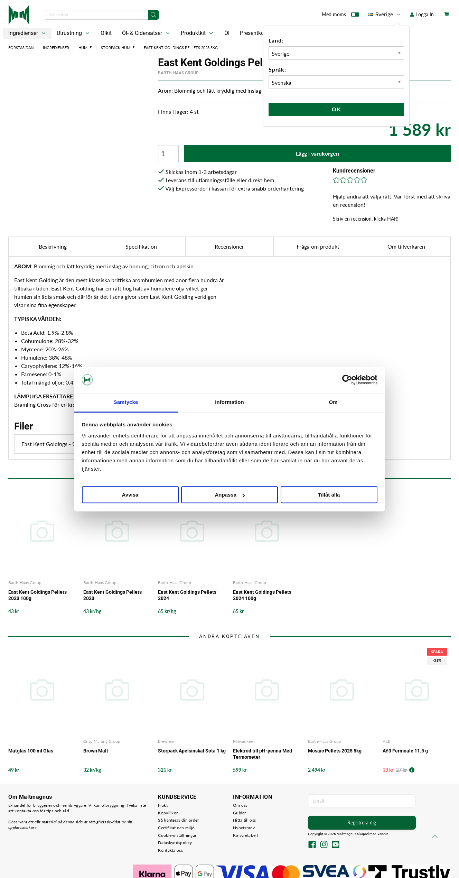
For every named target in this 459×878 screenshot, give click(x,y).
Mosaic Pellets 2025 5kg (335, 751)
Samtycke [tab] (126, 402)
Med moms (340, 15)
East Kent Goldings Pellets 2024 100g (262, 595)
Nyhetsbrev (244, 827)
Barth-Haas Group (178, 73)
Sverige (384, 14)
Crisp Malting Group (101, 741)
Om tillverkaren (406, 246)
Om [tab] (333, 402)
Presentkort (254, 33)
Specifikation (141, 246)
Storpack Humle (117, 47)
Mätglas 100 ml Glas (30, 751)
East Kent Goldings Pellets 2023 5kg (181, 47)
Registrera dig (361, 822)
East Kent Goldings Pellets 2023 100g (37, 595)
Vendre (382, 834)
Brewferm (167, 741)
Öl (227, 33)
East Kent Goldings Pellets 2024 (187, 595)
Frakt (163, 805)
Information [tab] (229, 402)
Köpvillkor (168, 812)
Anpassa (230, 495)
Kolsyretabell (245, 835)
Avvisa (130, 495)
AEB (387, 741)
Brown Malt (95, 751)
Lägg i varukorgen (317, 153)
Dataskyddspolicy (175, 842)
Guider (239, 812)
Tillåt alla (329, 495)
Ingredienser (27, 33)
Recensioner (229, 246)
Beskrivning (53, 246)
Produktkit (198, 33)
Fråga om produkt (318, 246)
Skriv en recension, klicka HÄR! (366, 219)
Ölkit (106, 33)
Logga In (422, 14)
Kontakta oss (170, 850)
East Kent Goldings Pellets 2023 (112, 595)
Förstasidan (21, 47)
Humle (85, 47)
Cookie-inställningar (177, 835)
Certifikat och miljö (176, 827)
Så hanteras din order (178, 820)
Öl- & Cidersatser (146, 33)
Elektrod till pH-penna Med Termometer (262, 754)
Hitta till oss (244, 820)
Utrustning (74, 33)
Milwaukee (243, 741)
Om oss (240, 805)
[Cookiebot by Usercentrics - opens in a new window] (347, 380)
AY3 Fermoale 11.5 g (405, 751)
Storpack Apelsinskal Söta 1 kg (192, 751)
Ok (336, 109)
